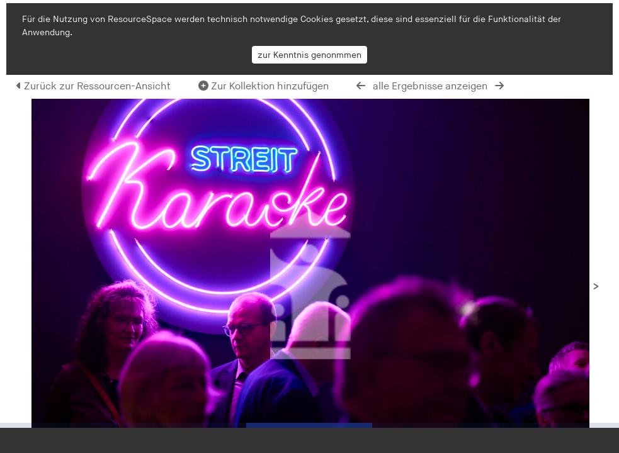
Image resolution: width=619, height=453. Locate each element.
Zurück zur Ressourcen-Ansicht (93, 86)
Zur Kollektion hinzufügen (263, 86)
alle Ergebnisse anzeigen (430, 86)
